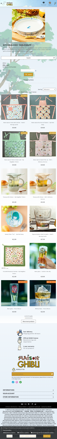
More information (7, 430)
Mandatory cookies (10, 432)
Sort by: (40, 89)
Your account (8, 393)
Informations (8, 390)
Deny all (9, 436)
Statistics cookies (24, 432)
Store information (11, 397)
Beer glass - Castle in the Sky (43, 271)
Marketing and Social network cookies (43, 432)
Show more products (28, 321)
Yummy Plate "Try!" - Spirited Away (14, 234)
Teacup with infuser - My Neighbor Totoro (14, 197)
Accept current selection (27, 436)
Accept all (47, 436)
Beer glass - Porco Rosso (14, 308)
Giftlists (4, 63)
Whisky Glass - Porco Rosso (42, 308)
